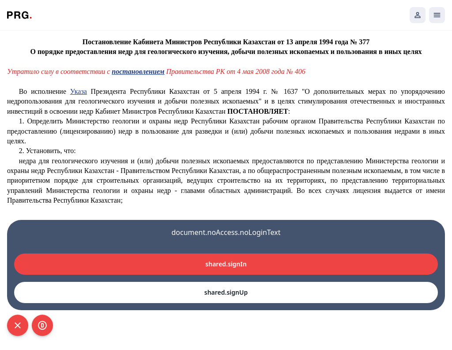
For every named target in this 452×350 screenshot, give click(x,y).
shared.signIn (225, 264)
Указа (78, 91)
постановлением (138, 71)
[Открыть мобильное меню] (437, 15)
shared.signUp (226, 292)
